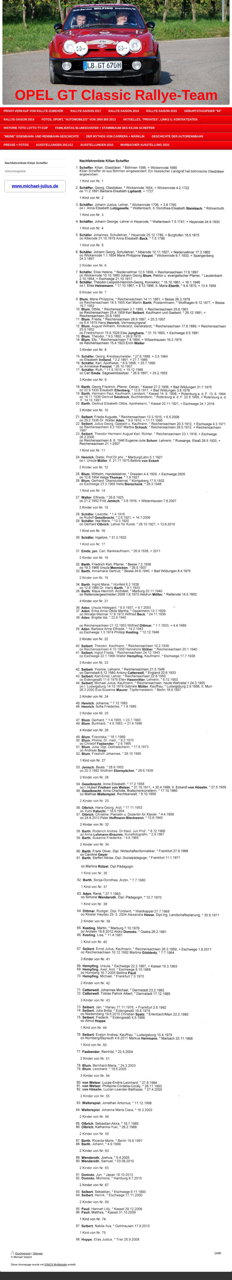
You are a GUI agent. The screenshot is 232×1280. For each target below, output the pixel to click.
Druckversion (21, 1253)
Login (218, 1252)
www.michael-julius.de (35, 186)
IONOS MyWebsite (55, 1264)
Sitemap (38, 1253)
